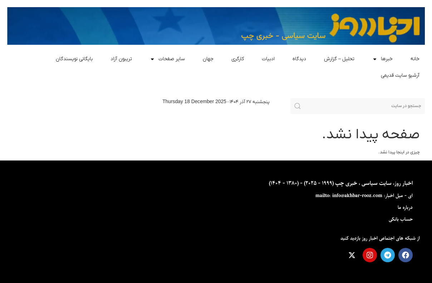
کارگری (237, 59)
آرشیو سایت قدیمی (400, 75)
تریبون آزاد (121, 59)
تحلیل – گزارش (339, 59)
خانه (415, 59)
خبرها (382, 59)
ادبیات (268, 59)
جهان (208, 59)
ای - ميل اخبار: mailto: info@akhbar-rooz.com (364, 196)
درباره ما (405, 207)
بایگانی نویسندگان (74, 59)
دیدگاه (299, 59)
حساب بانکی (401, 219)
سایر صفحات (167, 59)
